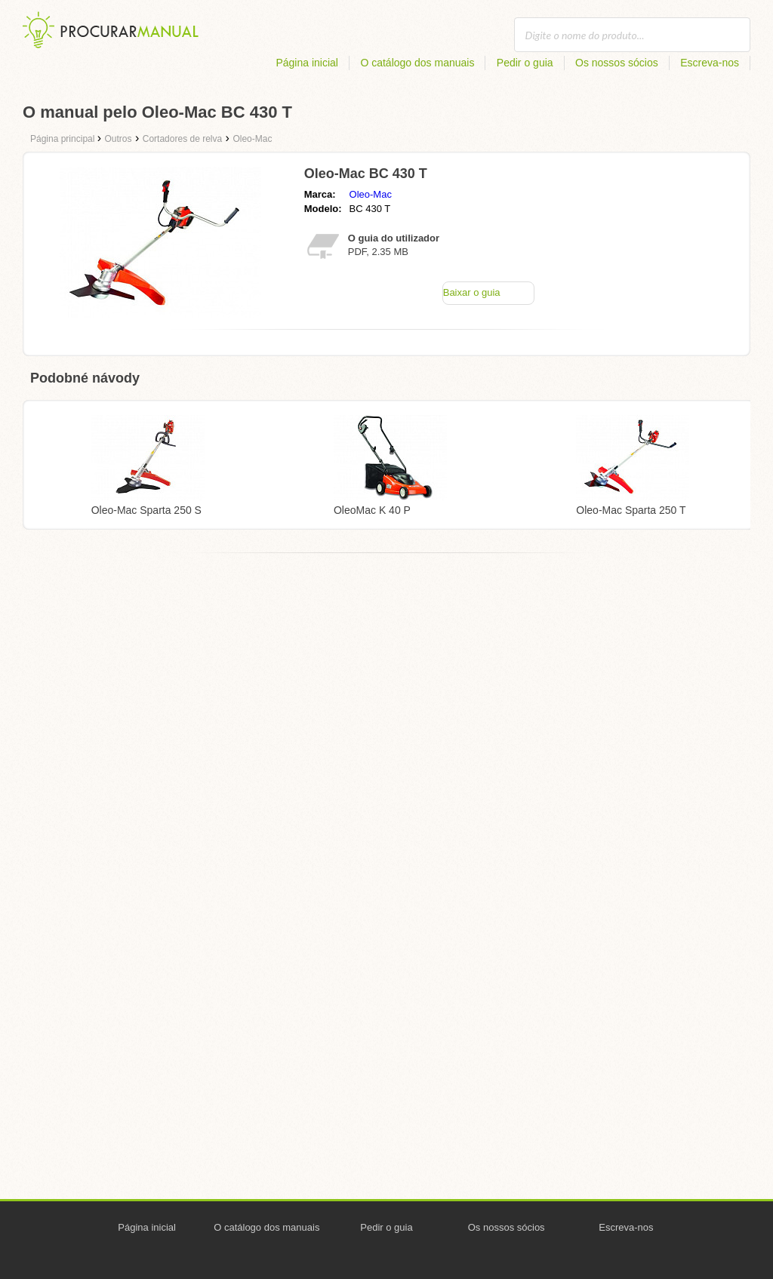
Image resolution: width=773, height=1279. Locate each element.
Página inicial (307, 63)
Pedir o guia (525, 63)
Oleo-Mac (371, 194)
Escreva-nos (709, 63)
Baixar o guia (471, 292)
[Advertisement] (386, 680)
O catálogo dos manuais (417, 63)
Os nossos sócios (616, 63)
